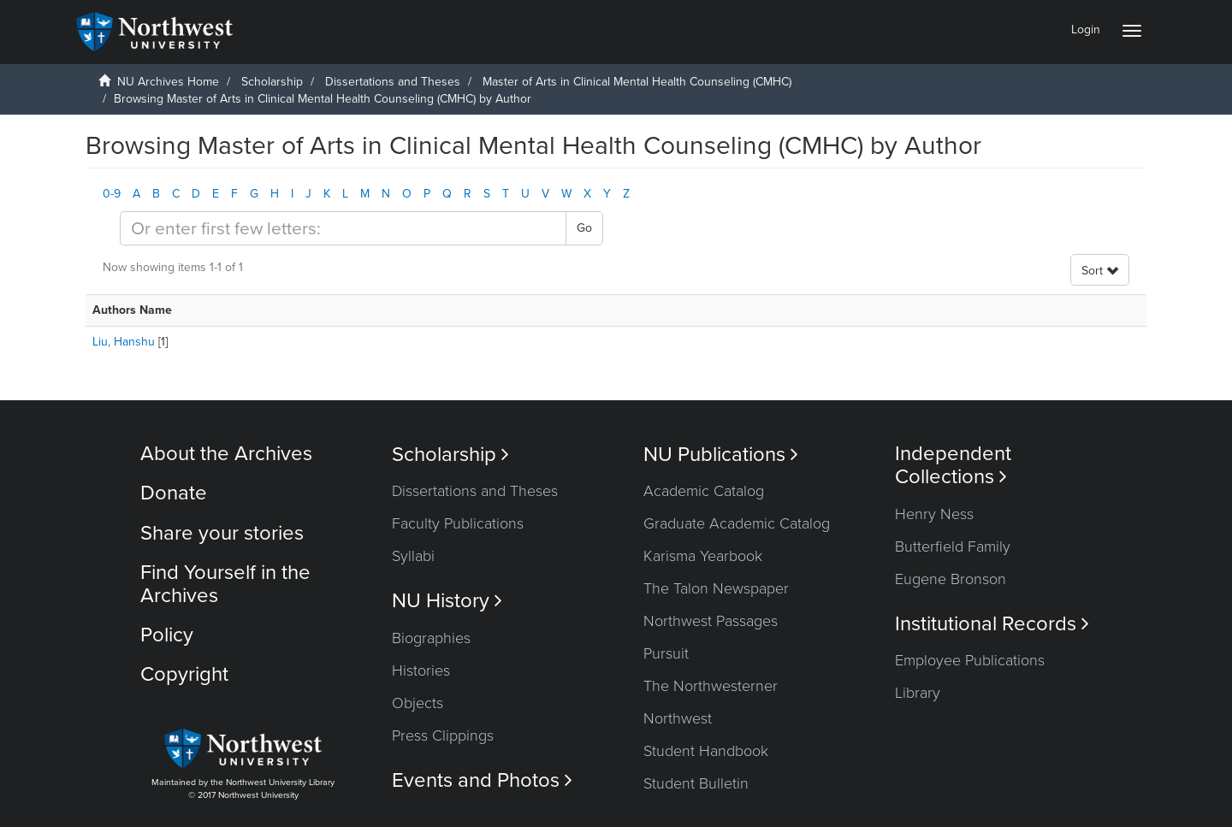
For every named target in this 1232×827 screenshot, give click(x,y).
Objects (417, 703)
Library (917, 692)
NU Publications (720, 454)
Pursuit (666, 653)
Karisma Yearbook (702, 555)
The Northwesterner (710, 685)
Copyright (184, 674)
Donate (173, 493)
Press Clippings (443, 735)
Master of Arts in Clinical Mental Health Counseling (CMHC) (637, 81)
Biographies (431, 638)
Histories (421, 670)
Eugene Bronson (950, 579)
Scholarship (272, 81)
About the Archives (226, 453)
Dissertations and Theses (392, 81)
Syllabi (413, 555)
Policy (166, 635)
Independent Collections (953, 465)
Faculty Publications (458, 523)
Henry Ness (934, 514)
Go (584, 228)
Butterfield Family (952, 546)
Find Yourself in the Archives (225, 583)
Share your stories (222, 533)
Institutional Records (992, 623)
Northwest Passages (710, 620)
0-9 (112, 193)
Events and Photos (482, 780)
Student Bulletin (696, 783)
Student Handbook (705, 750)
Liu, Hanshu (123, 341)
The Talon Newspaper (716, 588)
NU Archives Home (168, 81)
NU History (447, 600)
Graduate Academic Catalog (736, 523)
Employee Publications (970, 660)
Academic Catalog (703, 490)
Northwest (677, 718)
